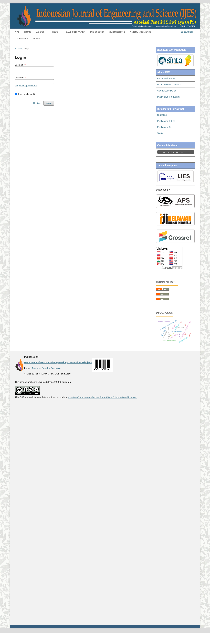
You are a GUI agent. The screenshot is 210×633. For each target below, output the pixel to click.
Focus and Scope (166, 78)
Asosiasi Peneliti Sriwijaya (46, 368)
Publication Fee (165, 127)
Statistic (161, 133)
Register (22, 38)
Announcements (140, 32)
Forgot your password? (26, 85)
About (40, 32)
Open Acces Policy (166, 90)
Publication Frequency (168, 96)
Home (27, 32)
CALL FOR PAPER (75, 32)
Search (187, 32)
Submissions (117, 32)
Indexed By (97, 32)
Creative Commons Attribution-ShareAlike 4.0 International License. (102, 397)
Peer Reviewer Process (169, 84)
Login (36, 38)
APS (17, 32)
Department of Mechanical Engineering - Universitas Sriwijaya (58, 362)
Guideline (162, 115)
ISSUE (55, 32)
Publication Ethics (166, 121)
